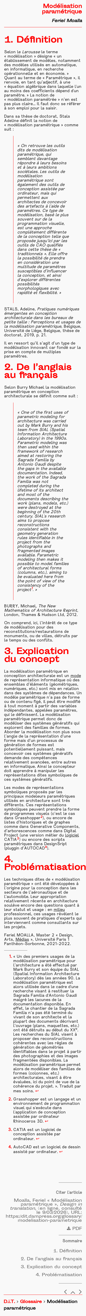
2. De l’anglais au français (51, 1259)
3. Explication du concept (51, 1267)
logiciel (72, 835)
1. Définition (67, 1251)
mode (76, 676)
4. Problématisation (59, 1275)
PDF (74, 1229)
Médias (22, 940)
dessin (74, 1147)
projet (60, 1052)
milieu (59, 910)
